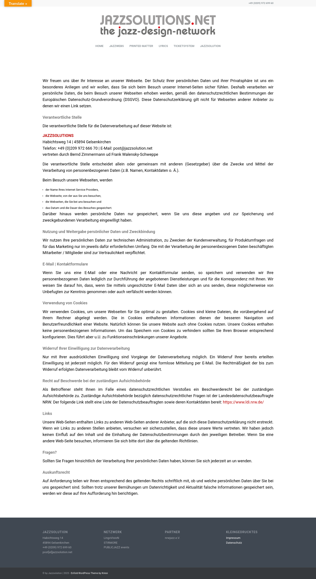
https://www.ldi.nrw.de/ (243, 402)
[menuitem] (99, 46)
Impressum (233, 538)
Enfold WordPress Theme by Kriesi (89, 573)
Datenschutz (234, 542)
